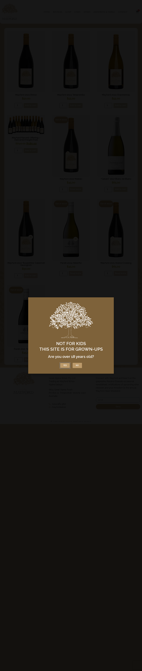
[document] (71, 335)
